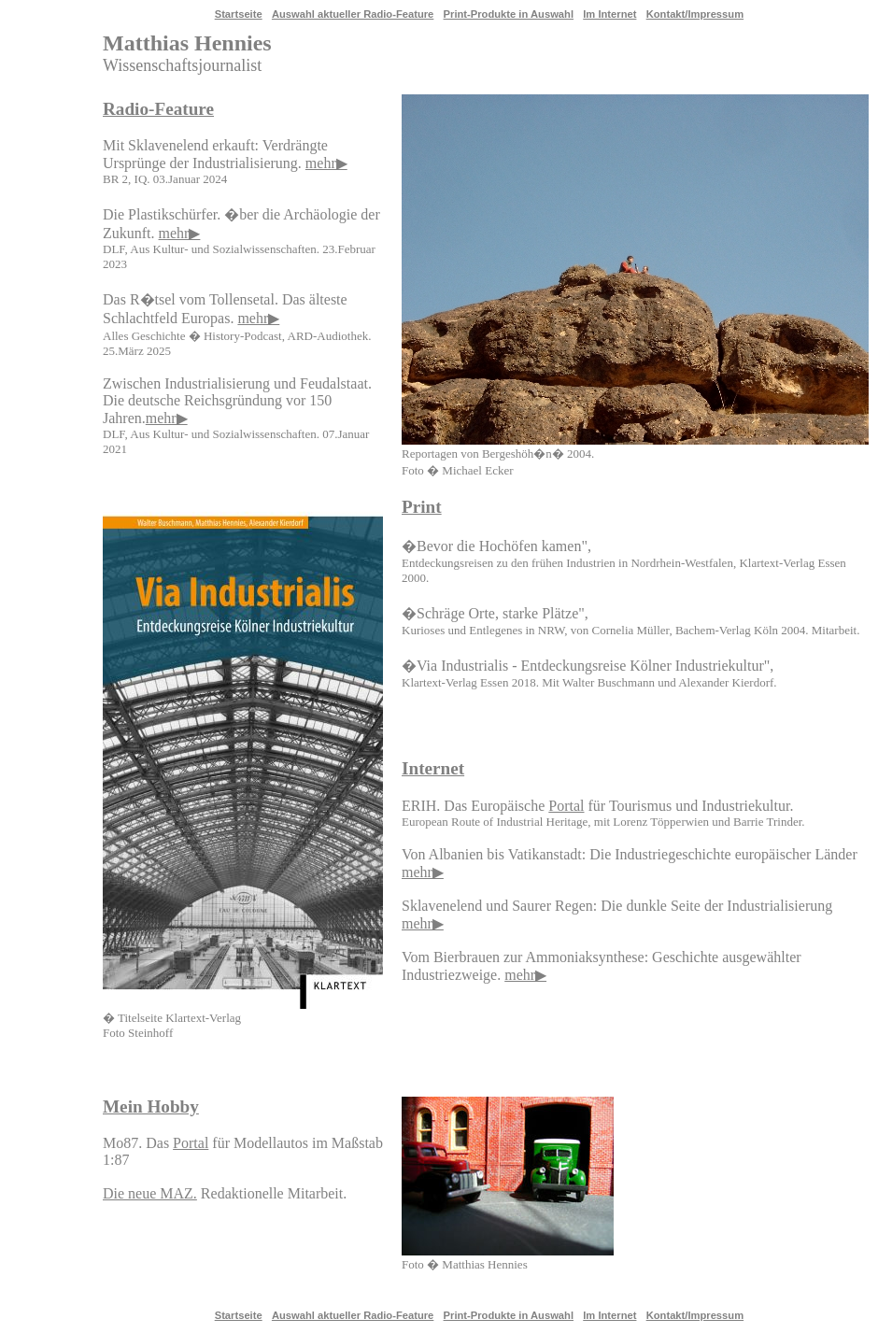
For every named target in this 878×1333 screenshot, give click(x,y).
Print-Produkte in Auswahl (509, 14)
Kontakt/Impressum (694, 14)
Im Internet (609, 14)
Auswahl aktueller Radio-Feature (352, 14)
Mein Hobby (151, 1106)
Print (422, 507)
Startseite (238, 14)
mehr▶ (326, 163)
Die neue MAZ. (150, 1193)
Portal (566, 806)
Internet (433, 768)
